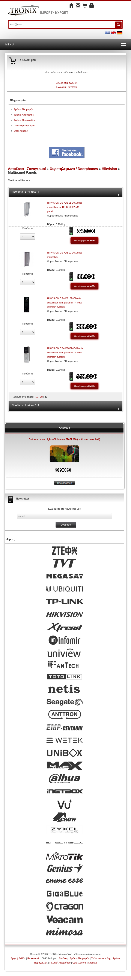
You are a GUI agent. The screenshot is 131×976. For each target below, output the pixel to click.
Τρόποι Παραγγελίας (24, 120)
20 (41, 397)
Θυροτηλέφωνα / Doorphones (74, 169)
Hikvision (109, 169)
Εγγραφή (61, 87)
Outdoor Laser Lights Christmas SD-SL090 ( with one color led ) (64, 439)
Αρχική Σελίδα (18, 958)
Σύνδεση (72, 87)
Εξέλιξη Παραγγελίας (67, 82)
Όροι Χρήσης (21, 131)
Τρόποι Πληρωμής (23, 109)
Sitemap (92, 962)
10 (36, 397)
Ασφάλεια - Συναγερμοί (27, 169)
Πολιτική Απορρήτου (24, 125)
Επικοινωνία (33, 958)
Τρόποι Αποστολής (24, 114)
